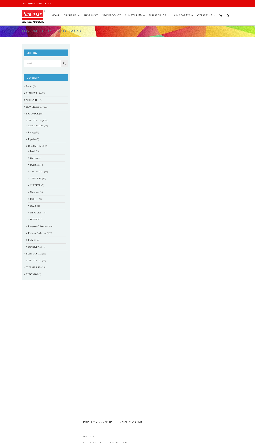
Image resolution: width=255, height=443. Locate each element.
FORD (96, 418)
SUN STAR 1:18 (34, 120)
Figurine (32, 139)
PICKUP (92, 421)
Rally (30, 240)
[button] (228, 15)
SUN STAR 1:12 (34, 254)
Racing (31, 132)
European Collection (37, 226)
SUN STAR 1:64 (34, 93)
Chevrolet (34, 192)
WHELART (31, 100)
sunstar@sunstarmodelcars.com (36, 3)
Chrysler (34, 158)
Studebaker (35, 165)
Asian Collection (36, 125)
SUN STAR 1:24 (34, 260)
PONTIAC (35, 219)
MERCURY (35, 212)
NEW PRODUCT (34, 107)
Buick (32, 151)
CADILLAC (36, 178)
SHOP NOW (32, 274)
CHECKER (35, 185)
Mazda (29, 86)
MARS (33, 206)
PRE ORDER (32, 114)
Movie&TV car (35, 247)
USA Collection (35, 146)
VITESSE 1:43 (33, 267)
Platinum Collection (37, 233)
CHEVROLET (37, 171)
